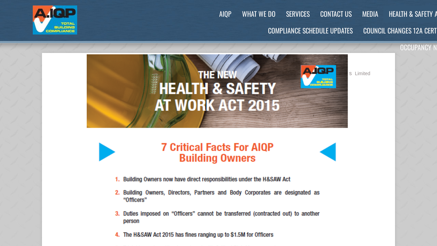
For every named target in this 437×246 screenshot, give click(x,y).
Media (370, 14)
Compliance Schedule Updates (310, 30)
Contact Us (336, 14)
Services (298, 14)
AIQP (225, 14)
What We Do (259, 14)
